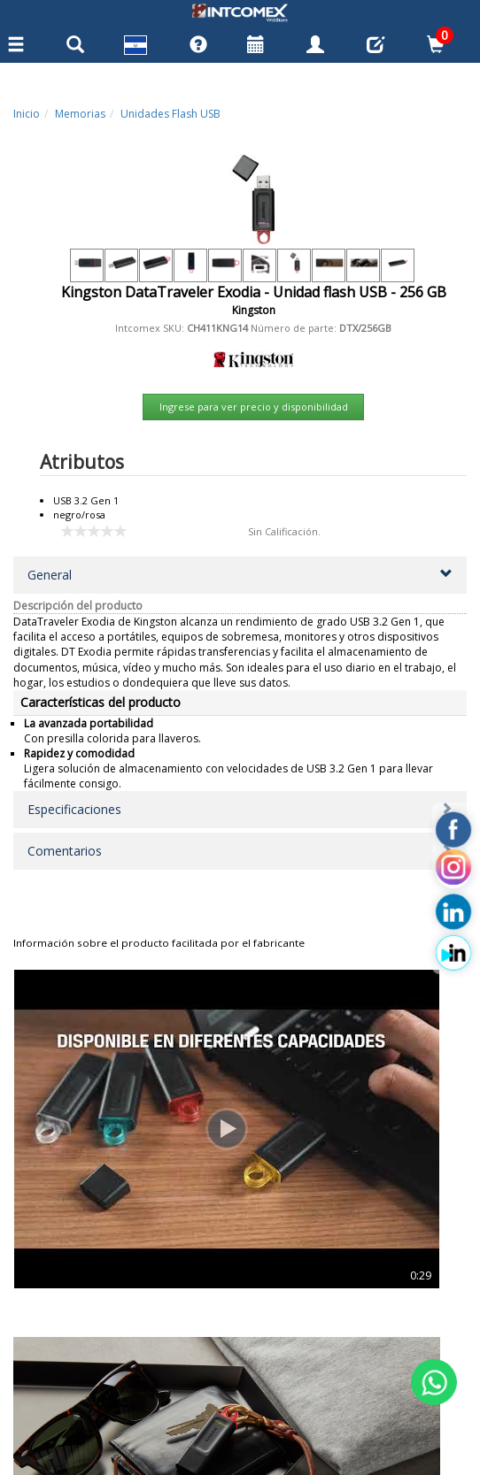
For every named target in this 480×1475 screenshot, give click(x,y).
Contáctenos (47, 1363)
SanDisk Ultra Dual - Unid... (355, 1168)
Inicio (26, 113)
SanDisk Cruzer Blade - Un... (125, 1168)
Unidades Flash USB (170, 113)
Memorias (80, 113)
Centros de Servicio (65, 1343)
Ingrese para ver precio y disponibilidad (253, 406)
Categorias (42, 1324)
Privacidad (41, 1383)
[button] (240, 575)
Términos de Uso (59, 1402)
